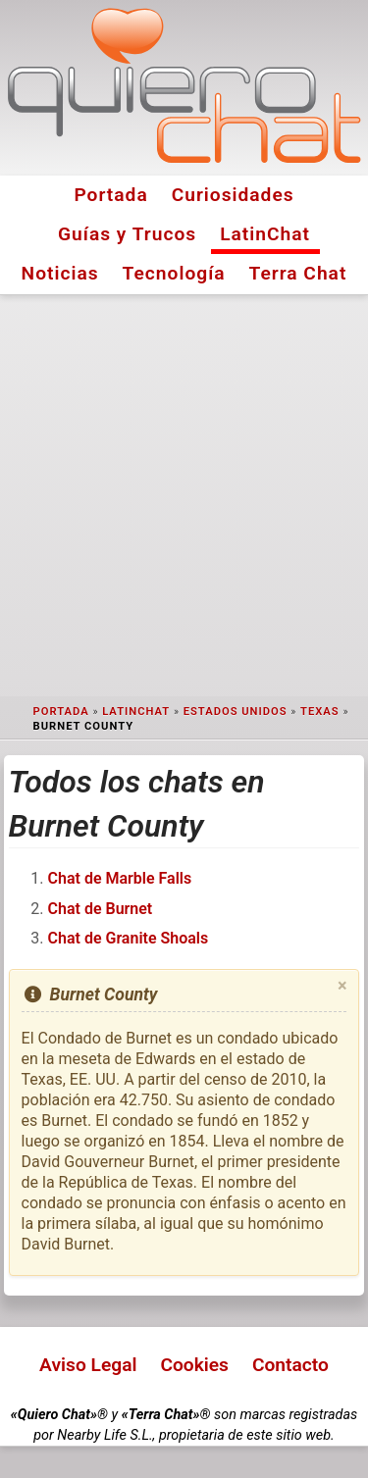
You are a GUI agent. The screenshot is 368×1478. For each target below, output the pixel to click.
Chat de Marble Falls (120, 878)
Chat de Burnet (100, 908)
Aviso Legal (87, 1364)
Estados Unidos (236, 711)
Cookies (194, 1364)
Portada (110, 194)
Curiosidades (233, 194)
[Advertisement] (184, 496)
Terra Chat (298, 273)
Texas (320, 711)
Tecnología (174, 273)
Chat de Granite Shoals (128, 938)
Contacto (290, 1364)
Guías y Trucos (127, 234)
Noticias (60, 273)
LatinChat (265, 234)
